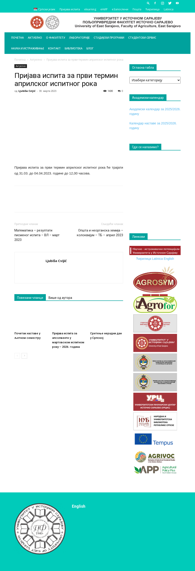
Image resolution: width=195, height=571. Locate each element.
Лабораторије (79, 38)
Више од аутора (60, 298)
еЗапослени (120, 9)
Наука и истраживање (27, 48)
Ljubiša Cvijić (26, 91)
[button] (148, 3)
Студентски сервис (142, 38)
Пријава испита (70, 9)
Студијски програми (109, 38)
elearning (90, 9)
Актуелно (35, 38)
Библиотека (73, 48)
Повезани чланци (30, 298)
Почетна (17, 38)
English (169, 258)
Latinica (168, 9)
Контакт (54, 48)
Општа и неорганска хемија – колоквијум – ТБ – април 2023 (100, 232)
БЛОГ (89, 48)
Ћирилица (153, 9)
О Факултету (55, 38)
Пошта (137, 9)
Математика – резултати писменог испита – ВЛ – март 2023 (37, 235)
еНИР (104, 9)
